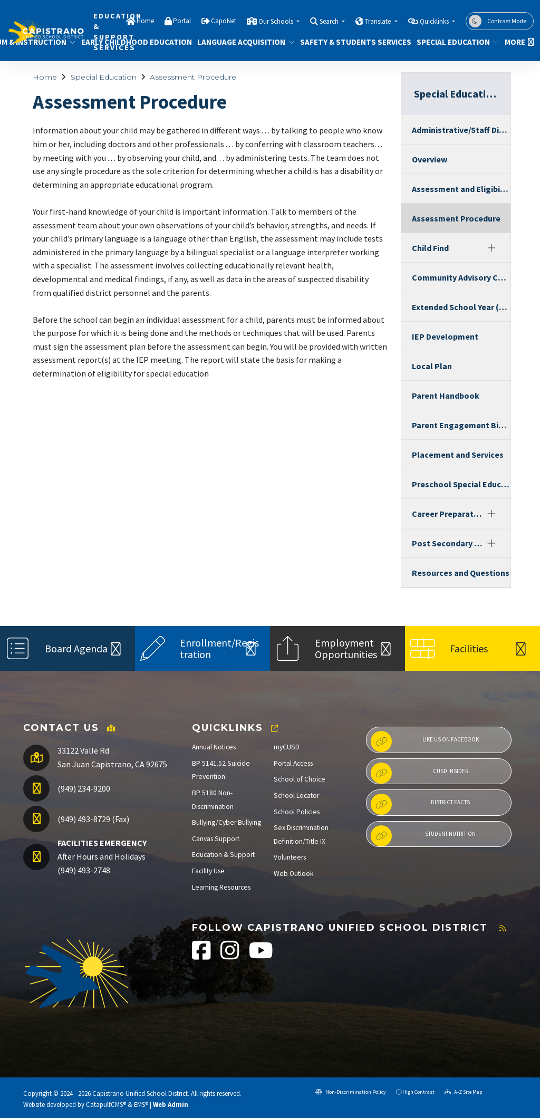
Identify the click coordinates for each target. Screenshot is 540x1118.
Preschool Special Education (461, 484)
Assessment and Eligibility (461, 189)
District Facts (420, 804)
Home (145, 20)
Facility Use (208, 870)
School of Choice (299, 779)
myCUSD (287, 747)
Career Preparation (447, 513)
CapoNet (223, 20)
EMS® (141, 1104)
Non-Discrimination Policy (350, 1091)
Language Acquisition (241, 42)
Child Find (430, 248)
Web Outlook (294, 873)
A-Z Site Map (463, 1091)
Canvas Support (215, 838)
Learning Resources (221, 887)
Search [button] (330, 21)
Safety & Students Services (350, 42)
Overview (429, 159)
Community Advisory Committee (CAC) (461, 277)
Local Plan (432, 366)
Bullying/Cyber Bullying (226, 822)
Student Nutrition (423, 835)
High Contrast (418, 1091)
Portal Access (293, 763)
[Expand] (491, 247)
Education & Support (223, 854)
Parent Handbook (445, 395)
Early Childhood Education (130, 42)
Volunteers (290, 857)
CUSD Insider (419, 773)
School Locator (296, 795)
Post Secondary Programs (447, 543)
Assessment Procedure (193, 77)
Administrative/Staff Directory (461, 129)
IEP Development (445, 336)
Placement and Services (458, 454)
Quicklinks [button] (435, 21)
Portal (182, 20)
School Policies (297, 811)
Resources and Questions (460, 572)
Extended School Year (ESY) (461, 307)
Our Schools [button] (276, 21)
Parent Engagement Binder (461, 425)
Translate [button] (378, 21)
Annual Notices (214, 747)
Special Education (453, 42)
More (518, 42)
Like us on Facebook (425, 741)
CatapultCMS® (106, 1104)
